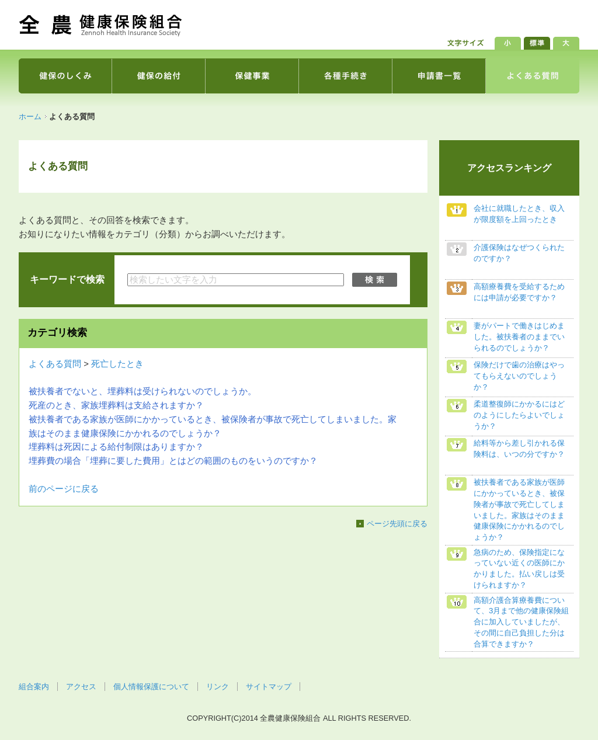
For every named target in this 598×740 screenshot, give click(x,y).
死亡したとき (117, 364)
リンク (217, 686)
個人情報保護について (151, 686)
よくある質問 (55, 364)
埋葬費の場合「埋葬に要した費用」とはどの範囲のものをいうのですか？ (173, 460)
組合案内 (34, 686)
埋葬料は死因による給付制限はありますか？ (116, 446)
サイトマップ (268, 686)
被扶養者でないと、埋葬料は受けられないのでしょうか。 (142, 391)
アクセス (81, 686)
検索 (375, 280)
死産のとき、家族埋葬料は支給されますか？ (116, 405)
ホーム (30, 116)
